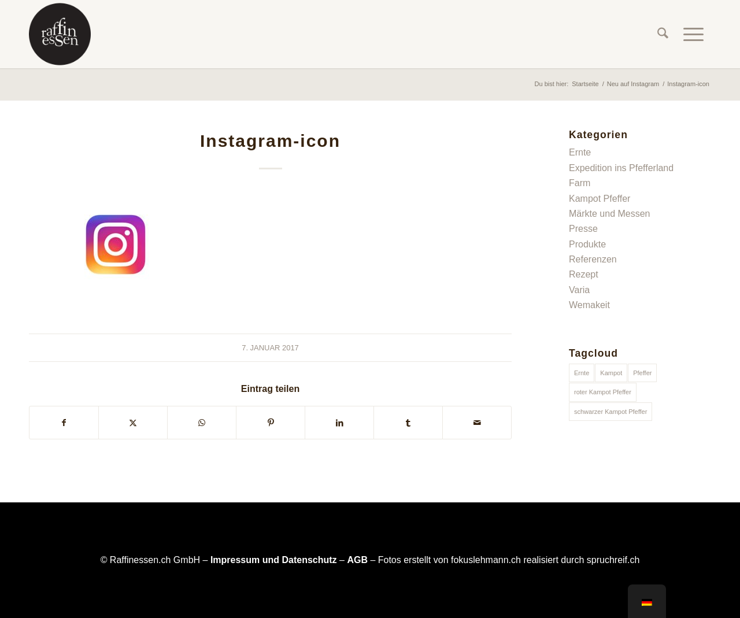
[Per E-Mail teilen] (477, 422)
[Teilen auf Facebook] (63, 422)
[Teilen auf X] (133, 422)
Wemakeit (589, 305)
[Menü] (693, 34)
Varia (579, 290)
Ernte (580, 152)
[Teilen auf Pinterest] (270, 422)
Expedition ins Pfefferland (621, 168)
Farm (579, 183)
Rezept (583, 274)
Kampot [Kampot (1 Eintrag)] (611, 372)
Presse (583, 229)
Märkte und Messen (609, 214)
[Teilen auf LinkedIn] (339, 422)
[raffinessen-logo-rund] (60, 34)
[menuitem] (663, 34)
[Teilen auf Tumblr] (408, 422)
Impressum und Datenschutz (273, 560)
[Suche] (663, 34)
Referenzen (593, 259)
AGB (357, 560)
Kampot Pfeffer (599, 198)
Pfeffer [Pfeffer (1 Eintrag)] (642, 372)
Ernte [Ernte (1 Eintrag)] (581, 372)
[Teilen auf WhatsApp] (202, 422)
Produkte (587, 244)
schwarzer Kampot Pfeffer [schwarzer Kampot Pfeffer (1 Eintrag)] (610, 411)
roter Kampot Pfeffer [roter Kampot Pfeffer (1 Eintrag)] (602, 391)
